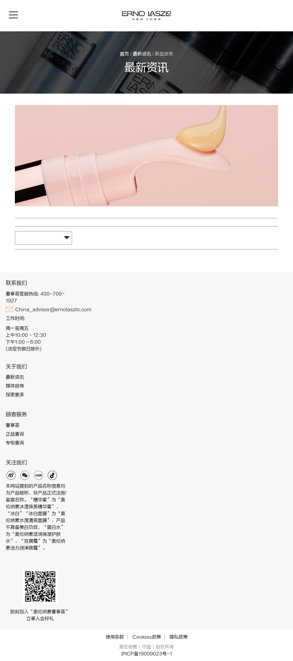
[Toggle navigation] (13, 15)
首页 (124, 54)
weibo (11, 475)
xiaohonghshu (38, 475)
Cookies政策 (146, 637)
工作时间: (16, 318)
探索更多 (15, 394)
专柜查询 (15, 443)
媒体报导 (15, 386)
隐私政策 (178, 637)
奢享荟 (12, 425)
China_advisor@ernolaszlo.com (53, 309)
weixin (24, 475)
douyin (52, 475)
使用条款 (115, 637)
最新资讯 (142, 54)
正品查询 (15, 434)
